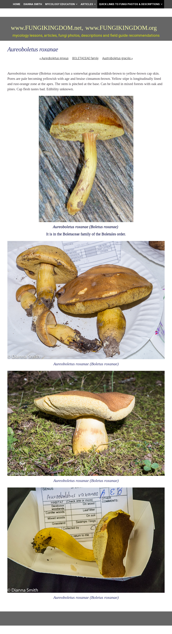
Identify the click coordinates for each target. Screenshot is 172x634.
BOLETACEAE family (85, 58)
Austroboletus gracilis (117, 58)
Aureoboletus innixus (54, 58)
